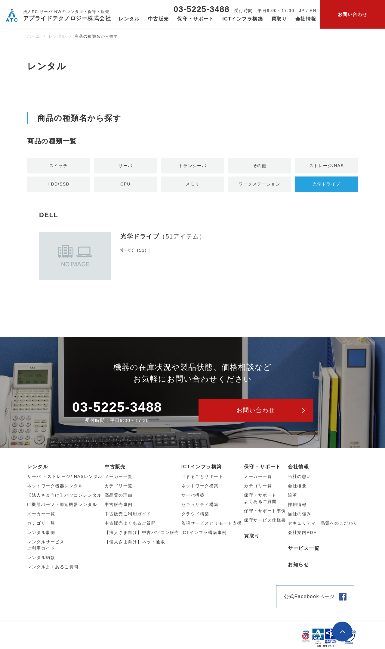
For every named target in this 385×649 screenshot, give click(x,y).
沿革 (292, 496)
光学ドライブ (326, 184)
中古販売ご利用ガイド (128, 514)
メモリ (192, 184)
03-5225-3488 (201, 9)
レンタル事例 (41, 533)
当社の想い (299, 477)
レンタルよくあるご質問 (53, 567)
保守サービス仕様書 (265, 521)
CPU (125, 184)
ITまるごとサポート (202, 477)
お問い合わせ (353, 14)
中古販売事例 (119, 505)
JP (302, 10)
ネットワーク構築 (200, 486)
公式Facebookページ (309, 597)
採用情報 (297, 505)
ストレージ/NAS (326, 165)
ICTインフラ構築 (201, 467)
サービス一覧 (303, 549)
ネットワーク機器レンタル (55, 486)
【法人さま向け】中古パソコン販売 (142, 533)
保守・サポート (262, 467)
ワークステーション (259, 184)
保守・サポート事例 (265, 511)
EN (313, 10)
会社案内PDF (302, 533)
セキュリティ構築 (200, 505)
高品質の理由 (119, 496)
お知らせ (298, 565)
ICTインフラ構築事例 (204, 533)
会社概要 (297, 486)
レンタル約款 (41, 558)
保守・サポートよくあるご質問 (260, 499)
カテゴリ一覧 (258, 486)
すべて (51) (133, 251)
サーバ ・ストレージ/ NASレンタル (65, 477)
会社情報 (298, 467)
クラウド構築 (195, 514)
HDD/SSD (58, 184)
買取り (279, 18)
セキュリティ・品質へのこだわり (323, 524)
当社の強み (299, 514)
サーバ (125, 165)
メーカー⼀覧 (41, 514)
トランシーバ (193, 165)
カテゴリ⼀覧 (41, 524)
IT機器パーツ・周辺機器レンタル (62, 505)
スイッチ (59, 165)
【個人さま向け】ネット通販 (135, 542)
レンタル (57, 36)
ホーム (33, 36)
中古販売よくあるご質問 (130, 524)
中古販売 (115, 467)
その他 (259, 165)
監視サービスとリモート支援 (211, 524)
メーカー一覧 (258, 477)
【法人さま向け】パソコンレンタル (64, 496)
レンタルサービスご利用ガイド (45, 545)
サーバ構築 (193, 496)
